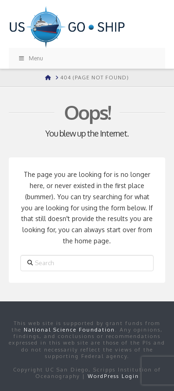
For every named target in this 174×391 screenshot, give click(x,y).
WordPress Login (113, 376)
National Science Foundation (69, 329)
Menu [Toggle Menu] (30, 58)
